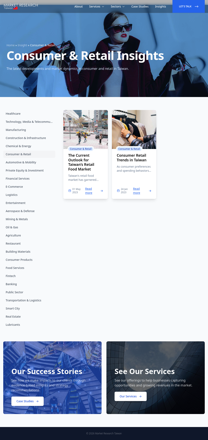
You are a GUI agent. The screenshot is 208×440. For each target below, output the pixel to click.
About (79, 6)
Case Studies (140, 6)
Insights (160, 6)
